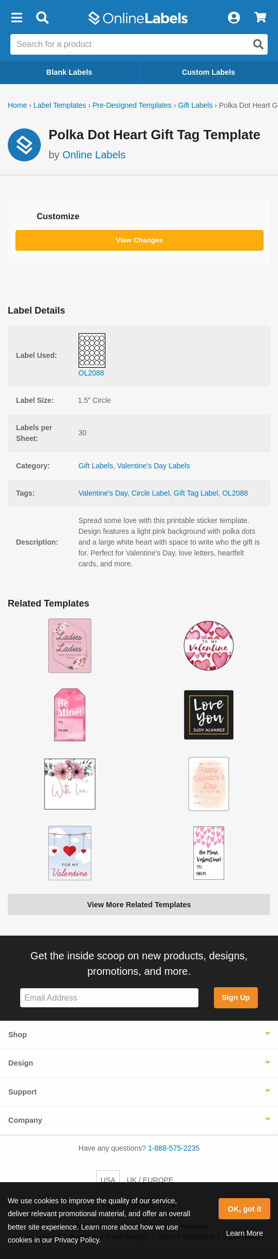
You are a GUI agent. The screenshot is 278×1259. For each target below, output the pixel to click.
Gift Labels (195, 105)
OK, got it (244, 1209)
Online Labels (94, 154)
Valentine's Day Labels (153, 466)
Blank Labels (69, 72)
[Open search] (258, 44)
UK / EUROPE (150, 1180)
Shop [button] (17, 1035)
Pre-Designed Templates (132, 105)
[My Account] (233, 18)
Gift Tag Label (196, 493)
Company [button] (25, 1120)
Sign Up (236, 997)
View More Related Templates (139, 905)
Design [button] (20, 1063)
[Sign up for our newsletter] (109, 997)
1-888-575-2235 (174, 1148)
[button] (16, 18)
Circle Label (150, 493)
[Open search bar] (42, 18)
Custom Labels (208, 72)
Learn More (244, 1233)
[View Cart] (260, 18)
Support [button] (22, 1092)
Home (17, 105)
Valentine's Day (103, 493)
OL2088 (235, 493)
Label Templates (60, 105)
